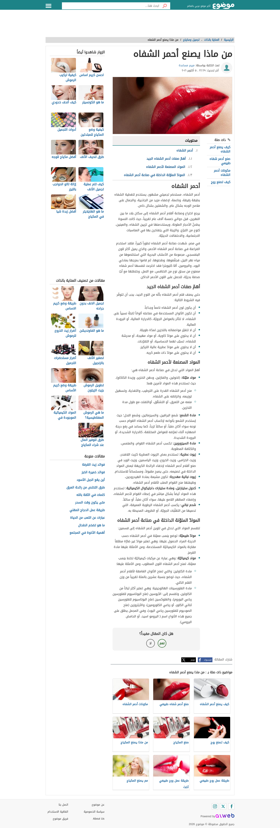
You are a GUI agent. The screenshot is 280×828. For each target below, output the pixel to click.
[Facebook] (231, 806)
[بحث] (164, 5)
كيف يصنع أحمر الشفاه (220, 149)
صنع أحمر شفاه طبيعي (220, 161)
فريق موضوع (60, 818)
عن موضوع (98, 804)
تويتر (193, 660)
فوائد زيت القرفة (93, 465)
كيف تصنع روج (220, 182)
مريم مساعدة (187, 65)
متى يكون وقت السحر (90, 502)
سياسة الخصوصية (94, 811)
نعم (162, 643)
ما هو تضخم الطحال (91, 525)
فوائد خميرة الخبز (93, 472)
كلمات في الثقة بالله (90, 495)
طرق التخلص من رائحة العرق (85, 487)
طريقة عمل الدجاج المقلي (87, 510)
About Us (98, 818)
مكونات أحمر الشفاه (222, 173)
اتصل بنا (63, 804)
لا (150, 643)
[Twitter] (223, 806)
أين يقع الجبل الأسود (91, 480)
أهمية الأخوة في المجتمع (87, 533)
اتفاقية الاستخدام (58, 811)
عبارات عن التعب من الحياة (87, 518)
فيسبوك (207, 660)
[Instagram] (215, 806)
